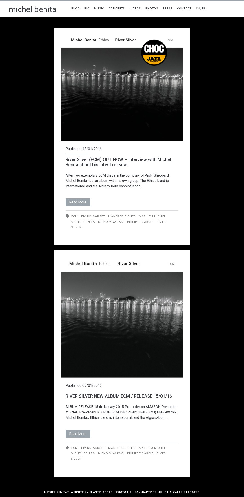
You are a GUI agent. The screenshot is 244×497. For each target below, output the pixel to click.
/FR (201, 8)
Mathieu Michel (152, 216)
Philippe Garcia (140, 221)
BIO (87, 8)
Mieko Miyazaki (111, 221)
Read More (79, 201)
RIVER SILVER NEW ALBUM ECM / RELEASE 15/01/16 (119, 396)
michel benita (33, 9)
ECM (74, 216)
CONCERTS (117, 8)
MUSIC (99, 8)
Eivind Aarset (93, 216)
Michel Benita (83, 221)
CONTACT (184, 8)
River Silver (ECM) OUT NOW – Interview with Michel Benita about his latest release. (118, 162)
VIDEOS (135, 8)
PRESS (168, 8)
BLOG (75, 8)
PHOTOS (151, 8)
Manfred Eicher (122, 216)
